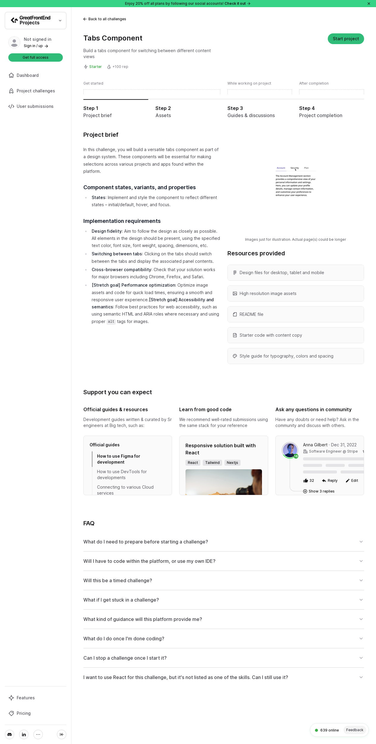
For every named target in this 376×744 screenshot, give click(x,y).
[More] (38, 734)
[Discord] (9, 734)
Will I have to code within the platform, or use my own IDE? (223, 561)
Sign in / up (36, 46)
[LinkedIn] (24, 734)
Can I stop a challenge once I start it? (223, 658)
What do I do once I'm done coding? (223, 639)
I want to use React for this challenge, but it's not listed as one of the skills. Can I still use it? (223, 677)
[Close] (368, 3)
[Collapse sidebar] (61, 734)
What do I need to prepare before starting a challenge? (223, 542)
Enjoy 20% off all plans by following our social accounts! (188, 3)
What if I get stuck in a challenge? (223, 600)
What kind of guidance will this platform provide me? (223, 619)
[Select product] (35, 20)
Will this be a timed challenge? (223, 580)
